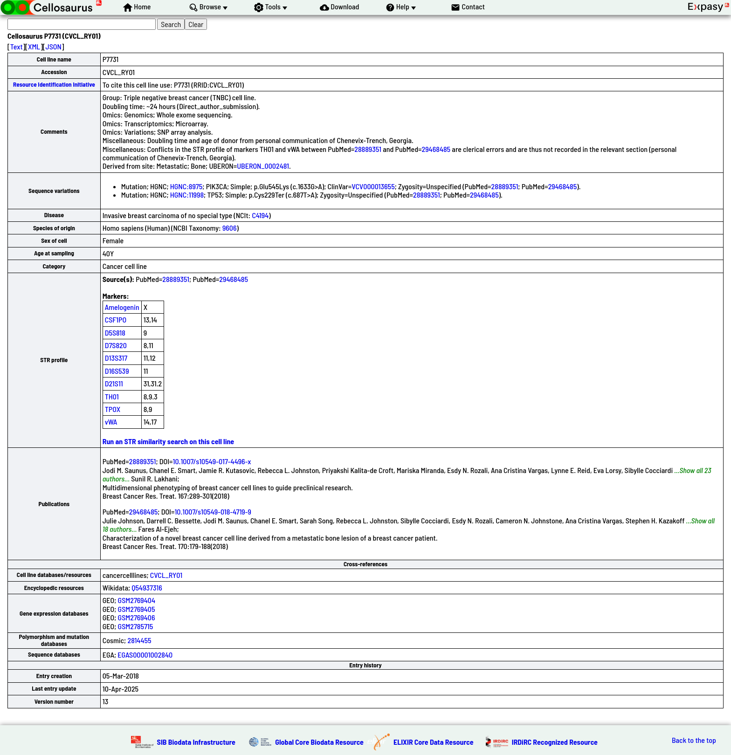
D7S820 (116, 345)
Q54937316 (146, 587)
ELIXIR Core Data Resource (433, 741)
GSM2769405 (136, 608)
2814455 (139, 640)
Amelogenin (122, 306)
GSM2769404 (136, 600)
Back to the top (694, 740)
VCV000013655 (373, 186)
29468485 (436, 148)
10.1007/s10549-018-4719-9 (212, 511)
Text (16, 46)
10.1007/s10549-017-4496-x (212, 461)
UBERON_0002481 (263, 165)
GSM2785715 (135, 626)
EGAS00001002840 (144, 654)
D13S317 (116, 357)
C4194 (260, 215)
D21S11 (114, 383)
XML (34, 46)
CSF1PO (115, 319)
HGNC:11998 (187, 194)
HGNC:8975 (186, 186)
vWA (111, 421)
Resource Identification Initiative (54, 84)
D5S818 (115, 332)
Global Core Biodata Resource (319, 741)
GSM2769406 (136, 617)
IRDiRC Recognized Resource (555, 741)
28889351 (367, 148)
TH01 (112, 396)
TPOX (113, 409)
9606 (229, 227)
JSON (54, 46)
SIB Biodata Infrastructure (196, 741)
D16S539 (117, 370)
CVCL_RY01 (166, 574)
